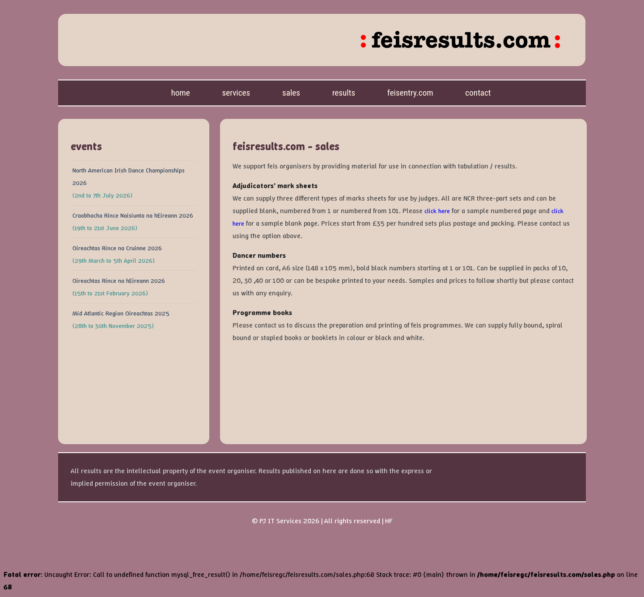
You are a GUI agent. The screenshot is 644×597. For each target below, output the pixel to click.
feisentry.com (410, 93)
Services (236, 93)
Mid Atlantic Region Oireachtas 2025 (120, 313)
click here (437, 210)
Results (344, 93)
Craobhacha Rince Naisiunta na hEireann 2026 (132, 215)
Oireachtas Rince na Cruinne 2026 (117, 248)
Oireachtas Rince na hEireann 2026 (118, 280)
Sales (291, 93)
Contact (478, 93)
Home (180, 93)
